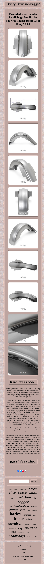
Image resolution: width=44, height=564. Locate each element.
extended (27, 515)
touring (30, 497)
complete (23, 489)
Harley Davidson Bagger (23, 546)
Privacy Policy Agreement (23, 556)
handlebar (12, 529)
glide (12, 492)
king (20, 528)
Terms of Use (23, 560)
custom (22, 492)
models (33, 532)
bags (28, 510)
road (20, 497)
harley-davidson (19, 506)
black (35, 524)
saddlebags (17, 536)
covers (12, 498)
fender (19, 519)
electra (15, 489)
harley (15, 513)
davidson (15, 523)
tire (28, 532)
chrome (27, 524)
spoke (35, 510)
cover (10, 489)
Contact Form (23, 553)
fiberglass (14, 510)
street (21, 532)
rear (13, 531)
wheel (29, 519)
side (34, 537)
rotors (34, 506)
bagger (23, 502)
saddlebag (33, 493)
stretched (31, 528)
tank (34, 515)
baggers (32, 488)
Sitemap (23, 549)
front (22, 509)
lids (28, 537)
